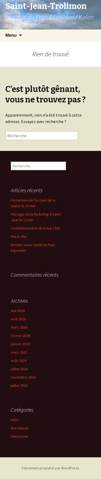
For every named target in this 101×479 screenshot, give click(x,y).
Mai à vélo (19, 236)
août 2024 (18, 360)
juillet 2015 (19, 385)
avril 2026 (18, 319)
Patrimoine (19, 436)
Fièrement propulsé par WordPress (50, 468)
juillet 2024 (19, 368)
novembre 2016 (23, 377)
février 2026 (20, 335)
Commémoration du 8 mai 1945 (35, 228)
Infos (15, 419)
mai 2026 (18, 310)
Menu (11, 35)
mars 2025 (19, 352)
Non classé (19, 428)
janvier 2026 (20, 343)
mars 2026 (19, 327)
